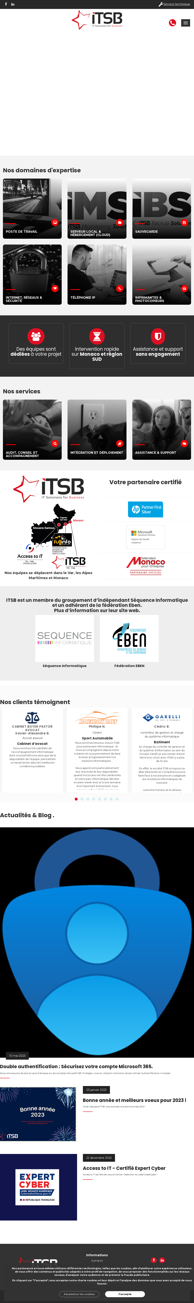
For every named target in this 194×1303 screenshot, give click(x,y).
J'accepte (125, 1294)
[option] (32, 750)
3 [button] (87, 799)
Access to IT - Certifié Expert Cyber (124, 1168)
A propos (97, 1260)
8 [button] (117, 799)
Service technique (176, 4)
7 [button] (111, 799)
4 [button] (93, 799)
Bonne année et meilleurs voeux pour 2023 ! (134, 1100)
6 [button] (105, 799)
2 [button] (82, 799)
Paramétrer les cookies (79, 1294)
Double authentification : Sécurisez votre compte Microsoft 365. (76, 1066)
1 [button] (76, 799)
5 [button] (99, 799)
